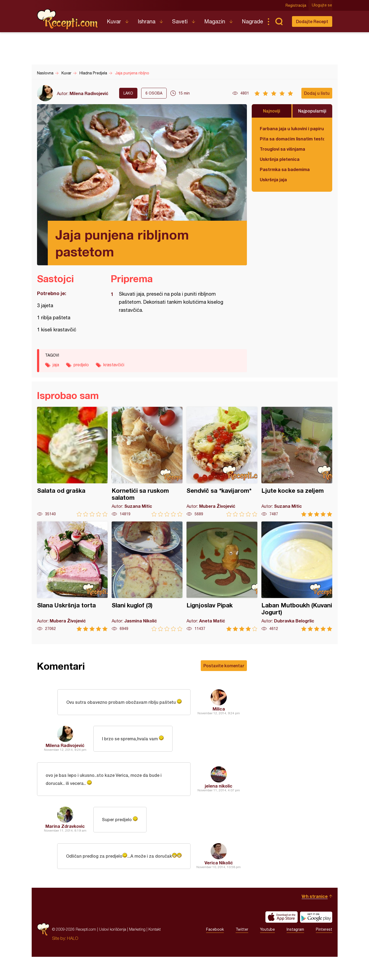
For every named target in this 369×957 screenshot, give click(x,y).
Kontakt (154, 929)
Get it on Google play (316, 917)
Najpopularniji (312, 110)
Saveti (180, 21)
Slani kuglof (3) (147, 576)
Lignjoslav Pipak (222, 576)
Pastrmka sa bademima (285, 169)
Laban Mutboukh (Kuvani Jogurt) (296, 576)
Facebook (215, 929)
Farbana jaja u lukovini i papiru (292, 128)
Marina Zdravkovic (65, 826)
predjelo (81, 364)
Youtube (267, 929)
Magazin (214, 21)
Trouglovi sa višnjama (282, 148)
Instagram (295, 929)
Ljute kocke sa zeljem (296, 462)
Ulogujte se (322, 5)
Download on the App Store (281, 917)
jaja (56, 364)
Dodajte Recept (312, 21)
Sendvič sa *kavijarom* (222, 462)
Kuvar (114, 21)
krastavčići (113, 364)
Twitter (242, 929)
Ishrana (146, 21)
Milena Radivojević (89, 93)
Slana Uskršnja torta (72, 576)
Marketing (137, 929)
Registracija (296, 5)
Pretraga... (279, 21)
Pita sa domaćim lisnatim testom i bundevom (292, 138)
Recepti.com (68, 19)
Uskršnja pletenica (279, 159)
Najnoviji (271, 110)
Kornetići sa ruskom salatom (147, 462)
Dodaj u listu (317, 93)
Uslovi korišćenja (112, 929)
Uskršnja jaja (273, 179)
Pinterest (324, 929)
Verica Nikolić (218, 862)
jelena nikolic (218, 785)
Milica (219, 708)
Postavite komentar (223, 665)
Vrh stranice (315, 896)
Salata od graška (72, 462)
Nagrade (252, 21)
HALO (72, 938)
